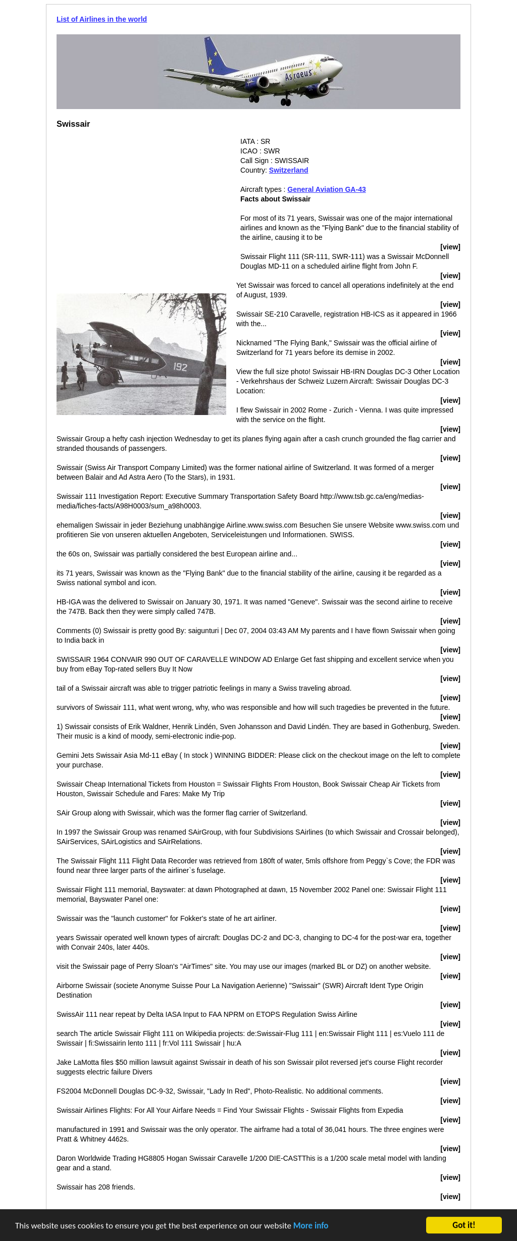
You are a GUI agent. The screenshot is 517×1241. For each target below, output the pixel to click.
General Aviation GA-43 (326, 189)
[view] (450, 247)
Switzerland (288, 170)
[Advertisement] (141, 207)
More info (311, 1226)
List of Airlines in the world (102, 19)
